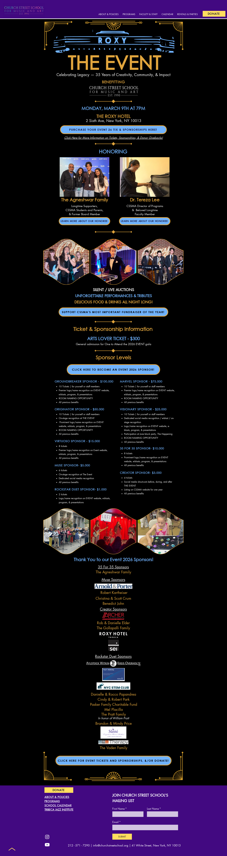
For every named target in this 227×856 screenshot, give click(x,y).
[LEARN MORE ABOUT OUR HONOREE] (84, 221)
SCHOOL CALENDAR (58, 805)
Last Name (154, 808)
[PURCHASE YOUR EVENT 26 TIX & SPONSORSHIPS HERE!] (113, 129)
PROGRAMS (52, 801)
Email (116, 822)
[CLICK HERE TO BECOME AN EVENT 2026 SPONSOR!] (113, 369)
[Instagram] (47, 837)
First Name (119, 808)
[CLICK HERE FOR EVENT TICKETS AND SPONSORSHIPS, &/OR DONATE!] (113, 760)
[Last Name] (161, 814)
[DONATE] (214, 14)
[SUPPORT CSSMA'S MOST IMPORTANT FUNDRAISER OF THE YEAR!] (113, 312)
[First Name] (127, 814)
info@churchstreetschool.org (110, 845)
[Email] (144, 827)
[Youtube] (47, 844)
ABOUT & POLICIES (56, 797)
